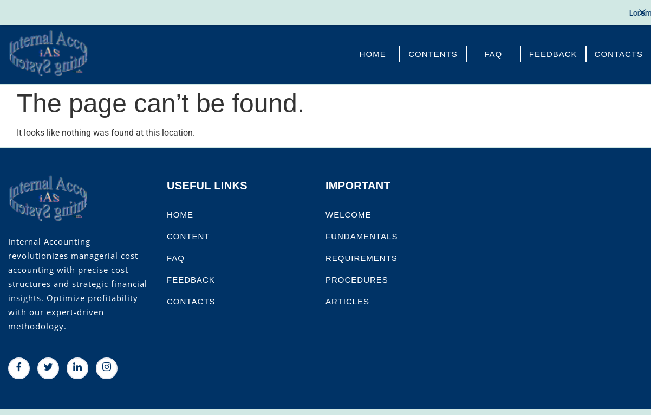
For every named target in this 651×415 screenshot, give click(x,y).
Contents (433, 50)
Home (373, 50)
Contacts (619, 50)
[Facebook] (19, 365)
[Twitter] (48, 365)
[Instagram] (107, 365)
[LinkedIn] (77, 365)
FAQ (493, 50)
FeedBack (553, 50)
